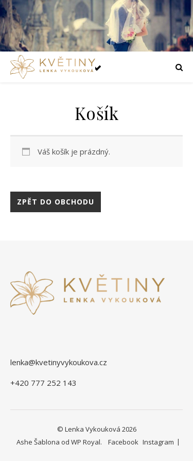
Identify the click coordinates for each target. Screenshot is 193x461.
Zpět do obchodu (55, 202)
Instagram (158, 442)
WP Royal (85, 442)
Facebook (123, 442)
